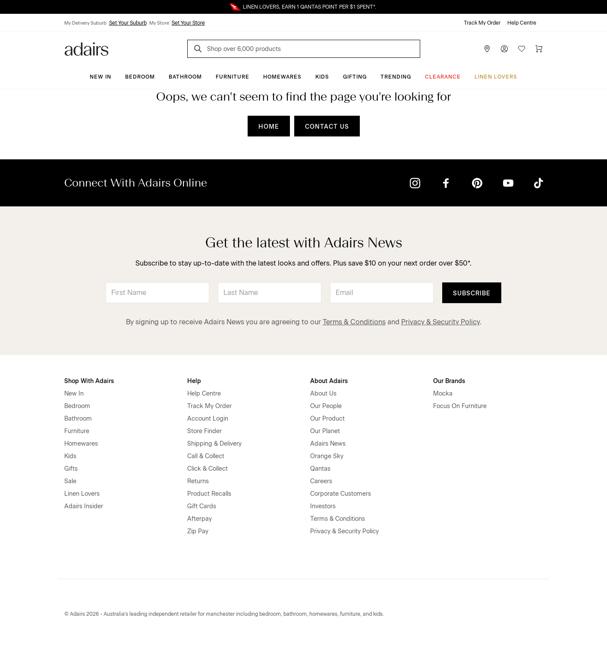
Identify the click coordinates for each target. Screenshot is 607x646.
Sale (70, 481)
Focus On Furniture (460, 406)
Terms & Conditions (354, 322)
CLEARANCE (443, 77)
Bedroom (140, 77)
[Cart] (539, 48)
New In (100, 77)
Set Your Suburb (128, 23)
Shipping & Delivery (214, 443)
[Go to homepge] (86, 48)
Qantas (320, 468)
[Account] (504, 48)
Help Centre (521, 23)
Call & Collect (205, 456)
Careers (321, 481)
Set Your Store (188, 23)
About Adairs (329, 381)
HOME (268, 126)
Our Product (327, 418)
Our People (326, 406)
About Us (323, 393)
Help (194, 381)
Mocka (443, 393)
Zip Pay (197, 531)
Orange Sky (326, 456)
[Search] (199, 50)
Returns (198, 481)
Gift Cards (201, 506)
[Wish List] (521, 48)
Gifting (355, 77)
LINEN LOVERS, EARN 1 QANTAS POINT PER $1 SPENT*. (309, 7)
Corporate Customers (340, 493)
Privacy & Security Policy (440, 322)
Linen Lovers (496, 77)
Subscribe (472, 293)
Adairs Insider (83, 506)
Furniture (232, 77)
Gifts (71, 468)
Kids (322, 77)
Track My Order (482, 23)
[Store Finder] (487, 48)
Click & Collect (207, 468)
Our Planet (325, 431)
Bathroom (185, 77)
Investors (323, 506)
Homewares (282, 77)
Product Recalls (209, 493)
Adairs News (328, 443)
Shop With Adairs (89, 381)
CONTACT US (327, 126)
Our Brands (449, 381)
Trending (396, 77)
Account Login (207, 418)
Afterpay (199, 518)
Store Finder (204, 431)
